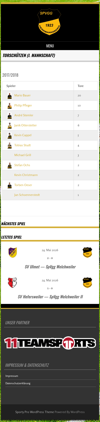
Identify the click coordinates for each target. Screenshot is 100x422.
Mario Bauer (18, 95)
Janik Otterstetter (21, 125)
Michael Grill (18, 155)
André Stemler (19, 115)
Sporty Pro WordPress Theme (34, 412)
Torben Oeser (19, 185)
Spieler (11, 86)
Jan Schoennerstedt (23, 195)
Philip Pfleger (19, 105)
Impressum (11, 375)
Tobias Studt (18, 145)
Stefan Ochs (18, 165)
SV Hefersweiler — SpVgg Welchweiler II (50, 296)
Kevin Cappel (19, 135)
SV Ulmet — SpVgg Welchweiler (50, 266)
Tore (80, 86)
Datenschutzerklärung (17, 383)
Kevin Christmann (22, 175)
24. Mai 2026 (50, 250)
